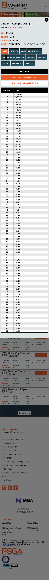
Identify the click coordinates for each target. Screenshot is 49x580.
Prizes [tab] (4, 47)
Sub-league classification (24, 79)
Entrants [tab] (14, 47)
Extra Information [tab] (16, 54)
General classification (24, 74)
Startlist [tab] (31, 54)
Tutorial (24, 68)
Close (46, 20)
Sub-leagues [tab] (17, 60)
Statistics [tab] (29, 60)
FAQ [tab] (3, 54)
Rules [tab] (23, 47)
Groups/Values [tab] (34, 47)
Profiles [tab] (5, 60)
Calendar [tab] (42, 54)
